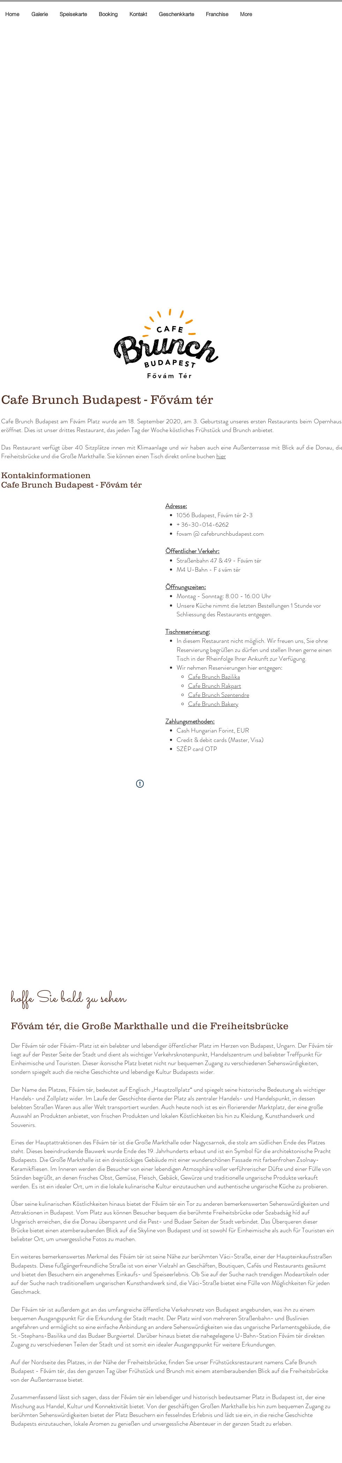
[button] (13, 14)
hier (221, 456)
